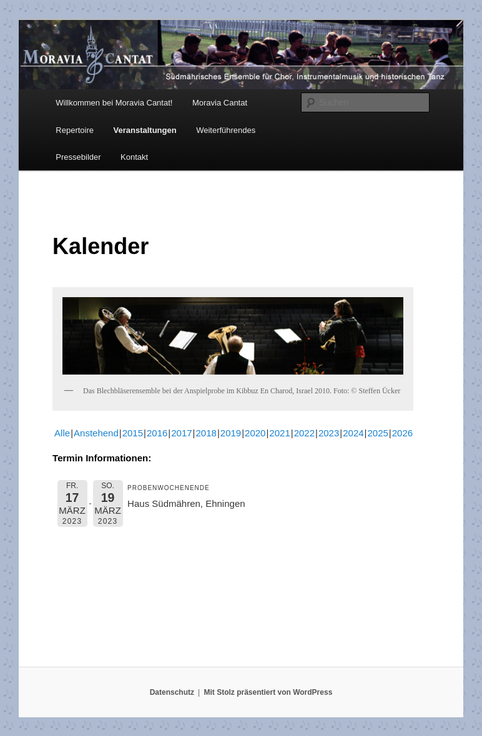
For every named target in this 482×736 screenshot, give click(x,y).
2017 (181, 433)
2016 (157, 433)
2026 (402, 433)
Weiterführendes (225, 130)
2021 (279, 433)
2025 (377, 433)
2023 (328, 433)
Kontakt (134, 157)
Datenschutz (172, 692)
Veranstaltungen (145, 130)
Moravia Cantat (219, 102)
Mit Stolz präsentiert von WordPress (268, 692)
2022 (304, 433)
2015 (132, 433)
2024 (353, 433)
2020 (255, 433)
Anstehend (96, 433)
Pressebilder (78, 157)
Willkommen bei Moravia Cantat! (114, 102)
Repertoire (75, 130)
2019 (230, 433)
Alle (62, 433)
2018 (206, 433)
